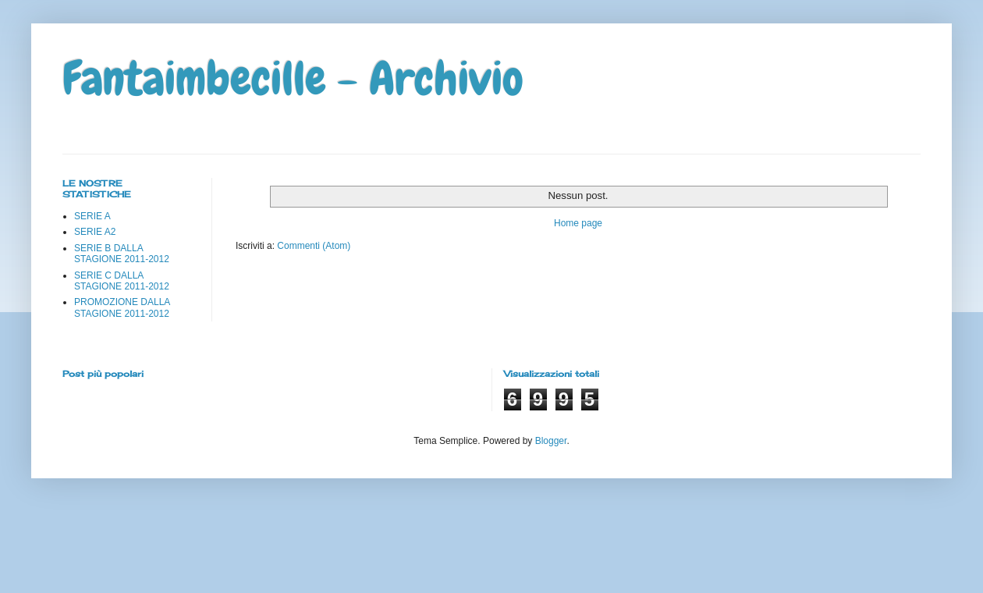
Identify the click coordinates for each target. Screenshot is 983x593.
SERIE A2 (94, 231)
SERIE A (92, 216)
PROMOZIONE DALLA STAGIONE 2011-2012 (122, 307)
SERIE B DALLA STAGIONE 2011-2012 (121, 254)
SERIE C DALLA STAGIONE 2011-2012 (121, 281)
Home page (578, 223)
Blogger (551, 440)
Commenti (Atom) (313, 245)
